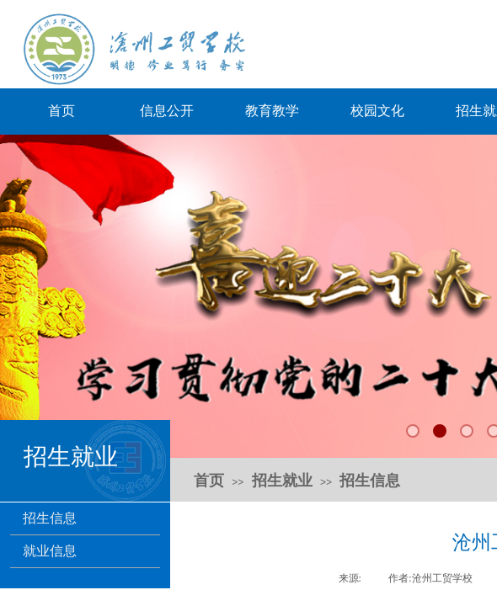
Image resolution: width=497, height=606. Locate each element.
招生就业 (282, 480)
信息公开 (167, 111)
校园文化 (377, 111)
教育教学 (272, 111)
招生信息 (50, 518)
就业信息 (50, 551)
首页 (61, 111)
